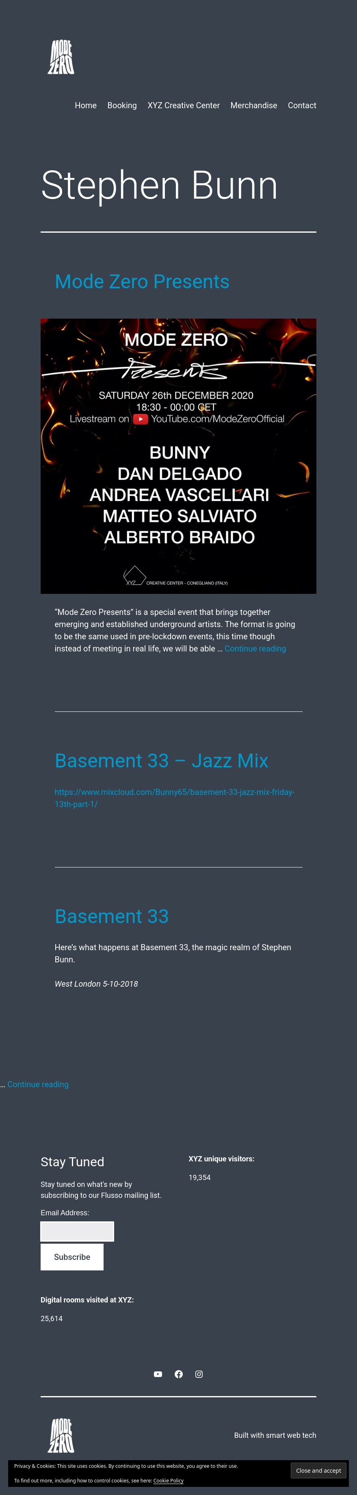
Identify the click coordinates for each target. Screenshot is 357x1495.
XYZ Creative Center (183, 105)
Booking (122, 105)
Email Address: (65, 1213)
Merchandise (254, 105)
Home (86, 105)
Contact (302, 105)
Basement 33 (112, 916)
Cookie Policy (169, 1480)
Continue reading (255, 648)
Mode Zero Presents (142, 281)
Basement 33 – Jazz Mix (162, 760)
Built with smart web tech (275, 1435)
